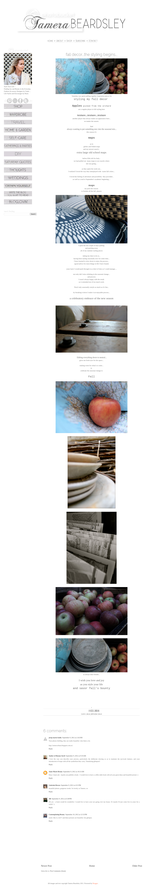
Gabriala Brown (54, 785)
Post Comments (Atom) (58, 871)
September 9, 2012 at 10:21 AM (73, 771)
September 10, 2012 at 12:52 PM (76, 814)
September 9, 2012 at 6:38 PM (62, 799)
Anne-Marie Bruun (55, 771)
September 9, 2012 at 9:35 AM (76, 756)
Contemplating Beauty (57, 814)
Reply (51, 749)
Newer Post (46, 866)
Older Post (137, 866)
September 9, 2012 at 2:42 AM (72, 737)
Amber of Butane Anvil (57, 756)
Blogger (95, 883)
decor (88, 714)
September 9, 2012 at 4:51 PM (71, 785)
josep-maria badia (55, 737)
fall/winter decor (96, 714)
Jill (50, 799)
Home (92, 866)
